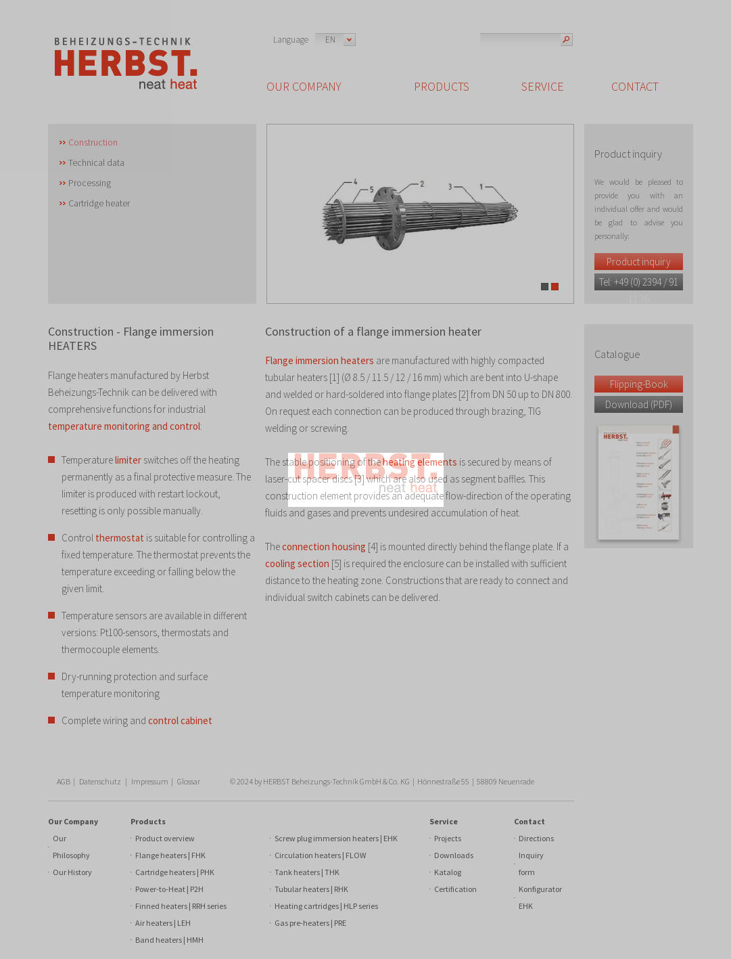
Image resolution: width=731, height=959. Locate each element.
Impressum (149, 781)
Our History (72, 872)
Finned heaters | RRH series (181, 906)
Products (148, 821)
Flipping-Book (639, 384)
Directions (536, 838)
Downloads (453, 855)
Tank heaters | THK (307, 872)
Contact (529, 821)
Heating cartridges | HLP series (326, 906)
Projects (447, 838)
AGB (63, 781)
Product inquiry (639, 261)
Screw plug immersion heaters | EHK (336, 838)
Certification (455, 889)
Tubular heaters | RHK (311, 889)
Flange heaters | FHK (170, 855)
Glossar (188, 781)
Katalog (447, 872)
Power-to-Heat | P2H (169, 889)
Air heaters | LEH (163, 923)
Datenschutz (100, 781)
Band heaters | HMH (169, 940)
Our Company (73, 821)
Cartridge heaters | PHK (174, 872)
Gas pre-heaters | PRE (310, 923)
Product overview (165, 838)
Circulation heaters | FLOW (320, 855)
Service (443, 821)
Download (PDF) (638, 404)
